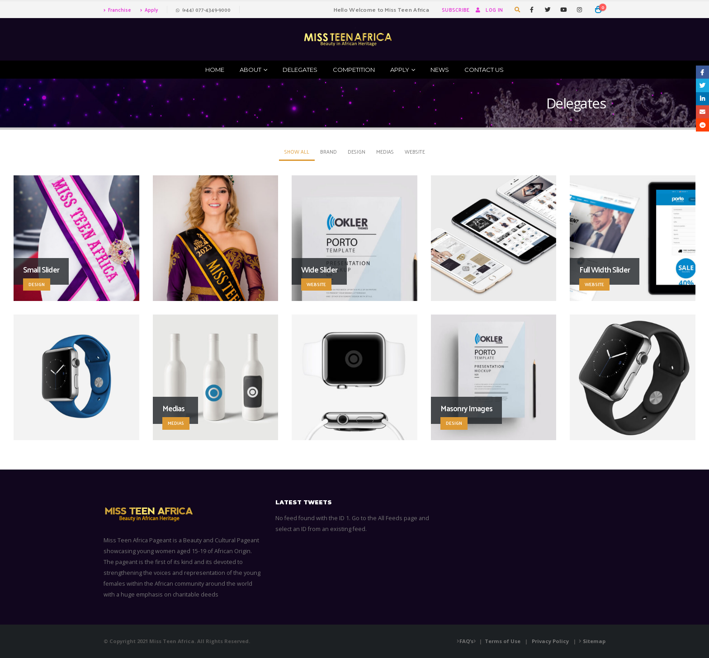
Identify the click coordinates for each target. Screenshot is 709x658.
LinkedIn (702, 98)
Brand (328, 151)
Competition (354, 69)
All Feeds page (397, 518)
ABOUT (250, 69)
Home (214, 69)
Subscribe (455, 9)
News (439, 69)
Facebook (702, 72)
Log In (488, 9)
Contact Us (484, 69)
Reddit (702, 125)
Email (702, 111)
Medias (385, 151)
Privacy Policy (550, 641)
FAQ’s (466, 641)
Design (356, 151)
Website (415, 151)
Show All (296, 151)
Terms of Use (502, 641)
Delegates (300, 69)
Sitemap (594, 641)
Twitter (702, 85)
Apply (149, 9)
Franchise (117, 9)
